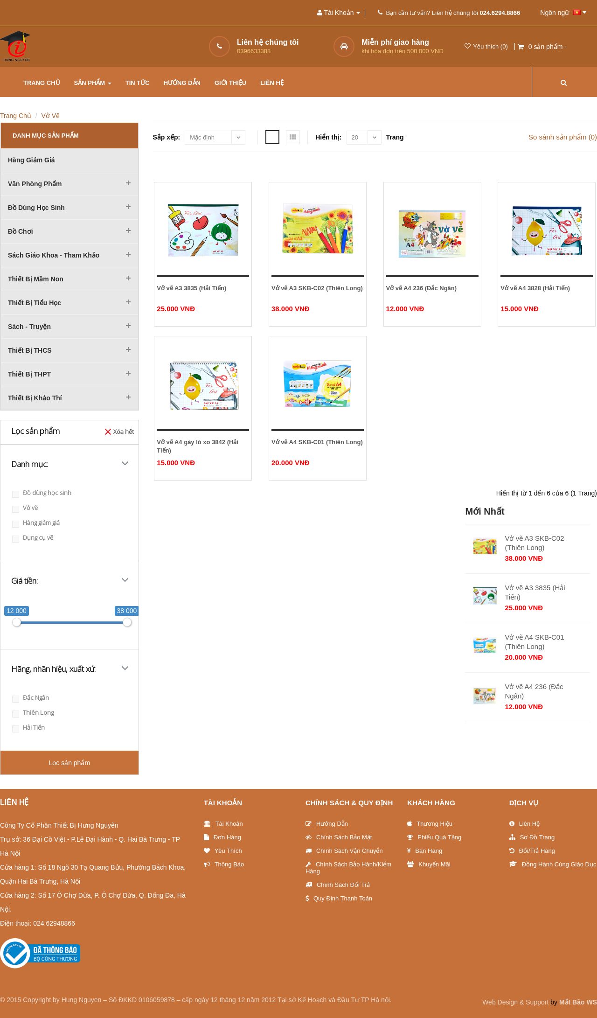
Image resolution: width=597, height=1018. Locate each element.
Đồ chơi (20, 231)
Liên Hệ (524, 823)
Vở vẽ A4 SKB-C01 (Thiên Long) (317, 442)
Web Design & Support (515, 1002)
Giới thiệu (230, 82)
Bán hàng (424, 850)
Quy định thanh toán (338, 898)
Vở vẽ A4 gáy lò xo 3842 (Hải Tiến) (197, 446)
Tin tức (137, 82)
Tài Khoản (223, 803)
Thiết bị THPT (29, 374)
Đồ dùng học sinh (36, 207)
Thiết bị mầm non (35, 279)
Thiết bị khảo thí (35, 398)
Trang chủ (41, 82)
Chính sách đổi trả (337, 884)
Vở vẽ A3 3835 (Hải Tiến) (191, 288)
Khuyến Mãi (428, 864)
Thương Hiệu (429, 823)
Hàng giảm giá (31, 160)
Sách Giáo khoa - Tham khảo (53, 255)
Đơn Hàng (222, 837)
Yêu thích (223, 850)
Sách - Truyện (29, 326)
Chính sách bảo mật (338, 837)
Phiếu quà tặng (434, 837)
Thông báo (224, 864)
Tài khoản (223, 823)
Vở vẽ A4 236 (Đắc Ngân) (421, 288)
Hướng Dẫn (326, 823)
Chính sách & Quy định (349, 803)
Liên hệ (272, 82)
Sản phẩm (92, 82)
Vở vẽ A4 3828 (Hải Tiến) (535, 288)
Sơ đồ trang (532, 837)
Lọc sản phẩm (69, 763)
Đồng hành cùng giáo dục (553, 864)
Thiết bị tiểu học (34, 303)
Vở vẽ (51, 115)
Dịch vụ (524, 803)
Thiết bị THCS (30, 350)
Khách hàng (431, 803)
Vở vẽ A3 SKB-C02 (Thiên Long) (317, 288)
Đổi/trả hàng (532, 850)
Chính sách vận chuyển (344, 850)
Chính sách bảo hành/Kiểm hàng (348, 868)
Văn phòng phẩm (35, 184)
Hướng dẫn (182, 82)
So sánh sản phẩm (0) (562, 137)
